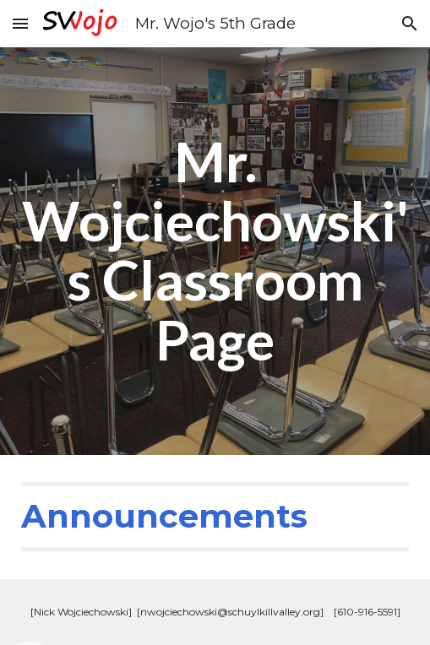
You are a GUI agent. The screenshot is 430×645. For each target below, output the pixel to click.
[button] (20, 23)
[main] (214, 251)
